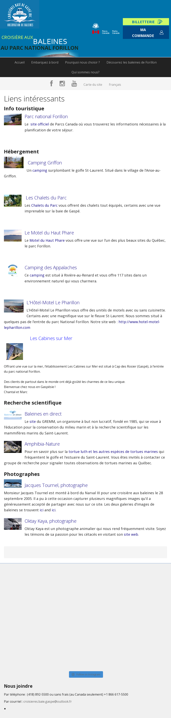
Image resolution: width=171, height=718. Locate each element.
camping (39, 170)
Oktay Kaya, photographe (50, 521)
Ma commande (143, 32)
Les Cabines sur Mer (51, 338)
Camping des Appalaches (51, 267)
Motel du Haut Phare (47, 240)
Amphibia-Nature (42, 444)
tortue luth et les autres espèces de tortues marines (113, 451)
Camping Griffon (44, 162)
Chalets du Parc (44, 205)
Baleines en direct (43, 413)
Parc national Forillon (46, 116)
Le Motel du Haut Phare (49, 232)
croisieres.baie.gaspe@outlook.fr (47, 701)
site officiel (39, 124)
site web (130, 534)
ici (42, 510)
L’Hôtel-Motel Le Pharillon (53, 302)
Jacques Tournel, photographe (56, 485)
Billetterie (143, 21)
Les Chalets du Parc (46, 197)
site (32, 421)
